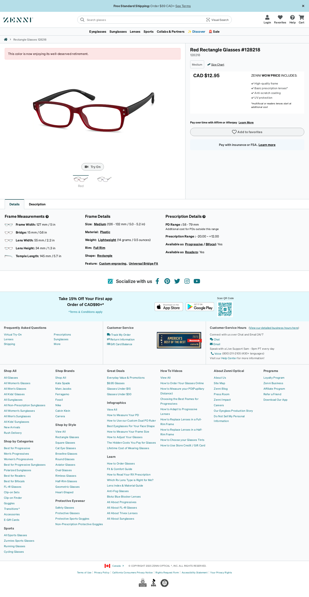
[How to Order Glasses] (121, 463)
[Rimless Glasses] (65, 475)
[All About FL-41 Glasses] (122, 507)
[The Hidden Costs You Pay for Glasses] (131, 442)
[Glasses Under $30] (119, 394)
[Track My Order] (119, 334)
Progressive (194, 244)
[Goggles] (9, 503)
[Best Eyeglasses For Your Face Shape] (131, 426)
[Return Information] (121, 339)
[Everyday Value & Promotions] (126, 377)
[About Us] (220, 377)
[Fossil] (59, 399)
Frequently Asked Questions (25, 327)
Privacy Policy (101, 572)
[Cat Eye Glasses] (65, 448)
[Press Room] (221, 394)
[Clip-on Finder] (13, 497)
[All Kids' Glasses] (14, 394)
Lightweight (107, 240)
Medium (100, 224)
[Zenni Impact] (222, 399)
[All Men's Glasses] (15, 388)
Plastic (105, 232)
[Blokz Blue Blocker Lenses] (124, 496)
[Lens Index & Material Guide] (125, 485)
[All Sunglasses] (13, 399)
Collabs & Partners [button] (171, 31)
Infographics (116, 402)
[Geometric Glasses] (67, 486)
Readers (191, 252)
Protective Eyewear (70, 501)
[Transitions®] (12, 508)
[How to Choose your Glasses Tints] (182, 439)
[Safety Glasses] (64, 507)
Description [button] (37, 204)
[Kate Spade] (62, 383)
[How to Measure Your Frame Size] (128, 431)
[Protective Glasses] (67, 513)
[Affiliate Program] (274, 388)
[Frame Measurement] (47, 216)
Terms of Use (84, 572)
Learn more (267, 145)
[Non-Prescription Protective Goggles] (79, 524)
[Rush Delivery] (13, 432)
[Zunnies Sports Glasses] (19, 540)
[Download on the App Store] (168, 306)
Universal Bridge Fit (143, 263)
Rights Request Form (167, 572)
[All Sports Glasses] (15, 535)
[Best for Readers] (14, 475)
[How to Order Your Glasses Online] (182, 383)
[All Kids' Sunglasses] (16, 421)
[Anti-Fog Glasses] (118, 491)
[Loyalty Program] (274, 377)
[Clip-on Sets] (12, 492)
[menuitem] (154, 31)
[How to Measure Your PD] (123, 415)
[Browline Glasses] (66, 453)
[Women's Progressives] (18, 459)
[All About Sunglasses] (120, 518)
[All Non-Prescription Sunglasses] (24, 405)
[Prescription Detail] (204, 216)
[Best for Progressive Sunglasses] (25, 464)
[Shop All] (60, 377)
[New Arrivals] (12, 427)
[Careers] (219, 405)
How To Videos (171, 371)
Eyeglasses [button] (97, 31)
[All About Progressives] (122, 502)
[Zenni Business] (273, 383)
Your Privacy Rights (221, 572)
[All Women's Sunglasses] (19, 410)
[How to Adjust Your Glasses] (124, 437)
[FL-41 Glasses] (12, 486)
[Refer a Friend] (272, 394)
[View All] (60, 431)
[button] (216, 20)
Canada (114, 566)
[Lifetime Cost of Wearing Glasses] (128, 448)
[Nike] (58, 405)
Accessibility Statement (195, 572)
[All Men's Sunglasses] (17, 416)
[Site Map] (219, 383)
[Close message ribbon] (303, 6)
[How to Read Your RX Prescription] (129, 474)
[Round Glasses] (64, 459)
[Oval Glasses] (63, 470)
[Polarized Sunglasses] (17, 470)
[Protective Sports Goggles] (72, 518)
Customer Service (120, 327)
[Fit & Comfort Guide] (119, 469)
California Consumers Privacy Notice (132, 572)
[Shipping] (9, 344)
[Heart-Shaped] (64, 492)
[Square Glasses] (65, 442)
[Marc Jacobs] (63, 388)
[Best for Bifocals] (14, 481)
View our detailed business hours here (273, 327)
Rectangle (105, 255)
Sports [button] (149, 31)
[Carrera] (60, 416)
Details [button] (14, 204)
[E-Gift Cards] (11, 519)
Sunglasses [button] (118, 31)
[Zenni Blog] (221, 388)
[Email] (215, 344)
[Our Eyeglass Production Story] (233, 410)
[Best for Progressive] (17, 448)
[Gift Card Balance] (119, 344)
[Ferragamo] (62, 394)
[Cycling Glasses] (14, 551)
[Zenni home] (5, 39)
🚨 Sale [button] (214, 31)
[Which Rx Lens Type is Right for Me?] (130, 480)
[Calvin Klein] (62, 410)
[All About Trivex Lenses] (122, 513)
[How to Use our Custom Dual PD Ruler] (131, 420)
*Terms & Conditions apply (85, 311)
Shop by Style (65, 425)
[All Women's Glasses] (17, 383)
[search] (154, 20)
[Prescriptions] (62, 334)
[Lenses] (8, 339)
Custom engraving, (113, 263)
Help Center (229, 358)
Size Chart (217, 64)
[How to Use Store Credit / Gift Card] (182, 445)
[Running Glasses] (14, 546)
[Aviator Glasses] (65, 464)
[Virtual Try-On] (13, 334)
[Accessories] (12, 514)
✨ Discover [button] (196, 31)
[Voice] (215, 353)
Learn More (246, 122)
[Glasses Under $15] (119, 388)
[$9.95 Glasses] (116, 383)
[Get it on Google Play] (199, 306)
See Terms (183, 6)
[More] (57, 344)
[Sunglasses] (61, 339)
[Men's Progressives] (16, 453)
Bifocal (211, 244)
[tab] (81, 182)
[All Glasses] (11, 377)
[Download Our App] (275, 399)
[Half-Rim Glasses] (66, 481)
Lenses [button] (135, 31)
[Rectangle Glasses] (67, 437)
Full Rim (99, 248)
